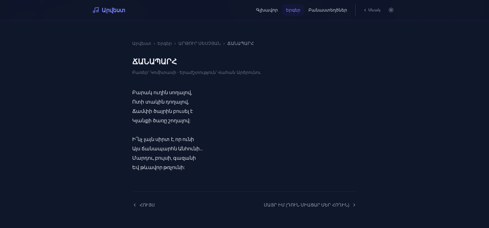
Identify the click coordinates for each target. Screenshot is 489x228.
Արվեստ (108, 10)
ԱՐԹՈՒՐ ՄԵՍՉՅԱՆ (199, 43)
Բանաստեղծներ (327, 10)
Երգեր (293, 10)
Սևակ (371, 9)
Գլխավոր (267, 10)
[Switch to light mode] (391, 10)
